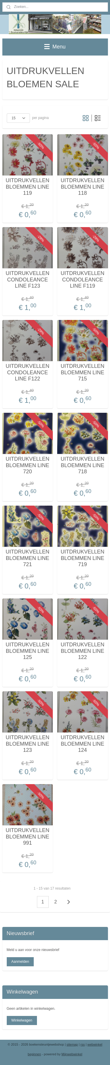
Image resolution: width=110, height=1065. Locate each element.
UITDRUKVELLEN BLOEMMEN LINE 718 (82, 465)
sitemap (72, 1044)
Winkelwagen (21, 1020)
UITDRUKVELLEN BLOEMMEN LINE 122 (82, 651)
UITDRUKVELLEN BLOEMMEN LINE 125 (27, 651)
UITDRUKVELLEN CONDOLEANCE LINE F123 (27, 279)
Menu (54, 47)
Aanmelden (20, 962)
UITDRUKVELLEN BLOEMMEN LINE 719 (82, 558)
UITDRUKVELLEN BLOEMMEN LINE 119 (27, 186)
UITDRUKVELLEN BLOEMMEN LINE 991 (27, 836)
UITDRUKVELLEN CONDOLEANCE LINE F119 (82, 279)
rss (82, 1044)
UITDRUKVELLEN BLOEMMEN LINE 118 (82, 186)
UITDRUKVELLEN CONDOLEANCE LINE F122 (27, 372)
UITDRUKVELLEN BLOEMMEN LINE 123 (27, 743)
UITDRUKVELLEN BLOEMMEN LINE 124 (82, 743)
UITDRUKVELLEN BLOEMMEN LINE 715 (82, 372)
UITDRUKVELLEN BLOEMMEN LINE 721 (27, 558)
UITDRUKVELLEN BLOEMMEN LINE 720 (27, 465)
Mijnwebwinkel (72, 1054)
